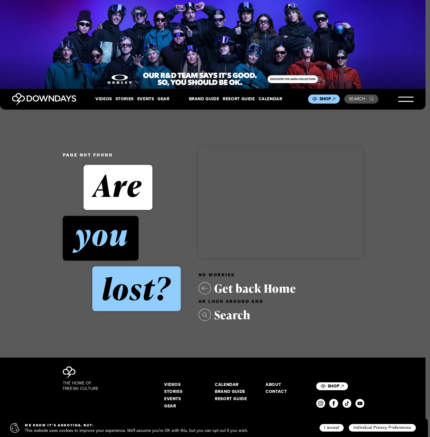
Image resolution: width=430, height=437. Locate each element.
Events (145, 99)
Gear (164, 99)
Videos (103, 99)
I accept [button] (331, 427)
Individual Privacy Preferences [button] (382, 427)
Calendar (270, 99)
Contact (276, 391)
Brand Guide (204, 99)
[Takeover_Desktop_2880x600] (212, 44)
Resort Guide (239, 99)
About (273, 384)
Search (361, 99)
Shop (328, 99)
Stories (125, 99)
